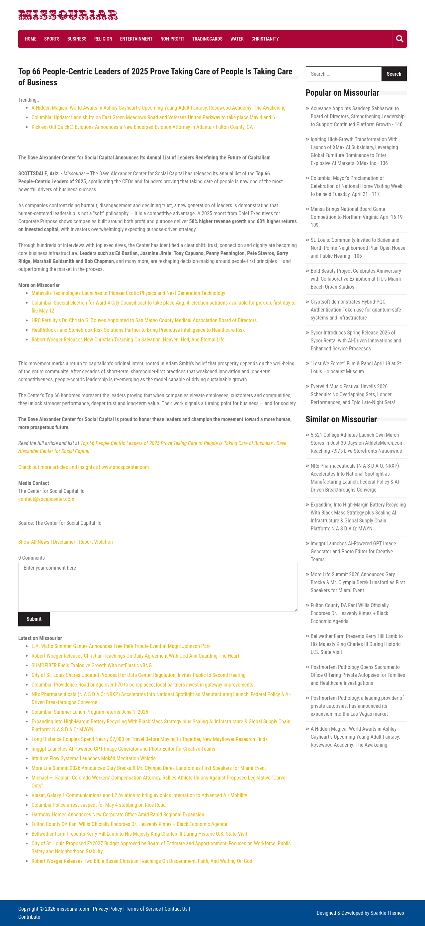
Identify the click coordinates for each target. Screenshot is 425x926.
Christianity (265, 39)
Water (237, 39)
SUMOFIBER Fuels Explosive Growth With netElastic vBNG (92, 665)
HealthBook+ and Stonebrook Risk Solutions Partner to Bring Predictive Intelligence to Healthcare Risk (138, 330)
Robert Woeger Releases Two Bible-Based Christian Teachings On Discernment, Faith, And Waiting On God (142, 861)
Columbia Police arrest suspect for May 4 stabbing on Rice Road (99, 805)
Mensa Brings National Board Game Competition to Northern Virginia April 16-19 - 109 (358, 217)
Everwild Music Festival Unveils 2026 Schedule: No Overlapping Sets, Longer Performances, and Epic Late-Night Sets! (353, 394)
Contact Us (176, 909)
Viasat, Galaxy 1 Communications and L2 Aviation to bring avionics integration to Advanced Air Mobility (139, 795)
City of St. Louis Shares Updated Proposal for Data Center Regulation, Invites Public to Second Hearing (139, 675)
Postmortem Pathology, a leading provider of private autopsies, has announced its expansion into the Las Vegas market (357, 706)
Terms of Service (143, 909)
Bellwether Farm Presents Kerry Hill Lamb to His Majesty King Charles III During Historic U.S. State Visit (139, 834)
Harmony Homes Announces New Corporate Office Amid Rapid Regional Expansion (118, 814)
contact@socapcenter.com (46, 499)
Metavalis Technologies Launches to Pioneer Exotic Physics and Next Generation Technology (128, 293)
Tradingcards (207, 39)
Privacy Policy (107, 909)
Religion (103, 39)
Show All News (33, 542)
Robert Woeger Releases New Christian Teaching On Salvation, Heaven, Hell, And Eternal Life (128, 339)
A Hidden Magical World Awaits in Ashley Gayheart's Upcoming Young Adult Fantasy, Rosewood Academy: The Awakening (159, 108)
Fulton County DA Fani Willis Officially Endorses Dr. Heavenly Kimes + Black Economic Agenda (129, 824)
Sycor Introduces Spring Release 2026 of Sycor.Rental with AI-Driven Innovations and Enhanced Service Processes (356, 340)
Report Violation (96, 542)
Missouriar (43, 16)
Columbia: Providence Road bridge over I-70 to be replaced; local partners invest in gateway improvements (142, 685)
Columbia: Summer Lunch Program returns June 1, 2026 (90, 712)
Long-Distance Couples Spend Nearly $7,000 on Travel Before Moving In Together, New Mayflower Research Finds (150, 739)
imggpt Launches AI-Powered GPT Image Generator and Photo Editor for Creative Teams (123, 749)
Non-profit (172, 39)
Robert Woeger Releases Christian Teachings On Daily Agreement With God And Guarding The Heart (135, 656)
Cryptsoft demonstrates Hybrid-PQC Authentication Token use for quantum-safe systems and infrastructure (356, 310)
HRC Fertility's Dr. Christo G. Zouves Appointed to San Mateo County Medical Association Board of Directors (144, 320)
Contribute (29, 917)
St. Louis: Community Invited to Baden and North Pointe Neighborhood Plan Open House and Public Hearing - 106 (358, 248)
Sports (51, 39)
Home (31, 39)
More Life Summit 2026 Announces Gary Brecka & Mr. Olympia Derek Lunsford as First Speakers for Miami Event (149, 768)
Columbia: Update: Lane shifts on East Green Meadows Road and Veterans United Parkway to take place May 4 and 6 (153, 117)
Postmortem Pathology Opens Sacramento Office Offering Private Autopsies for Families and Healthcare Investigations (358, 675)
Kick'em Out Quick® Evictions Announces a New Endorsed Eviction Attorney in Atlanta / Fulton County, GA (142, 127)
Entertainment (136, 39)
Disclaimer (64, 542)
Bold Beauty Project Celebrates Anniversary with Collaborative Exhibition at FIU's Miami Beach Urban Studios (356, 279)
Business (76, 39)
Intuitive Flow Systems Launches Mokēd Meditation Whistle (94, 758)
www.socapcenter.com (125, 467)
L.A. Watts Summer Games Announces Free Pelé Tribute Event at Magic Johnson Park (121, 646)
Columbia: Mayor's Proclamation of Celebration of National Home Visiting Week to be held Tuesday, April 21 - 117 (356, 186)
